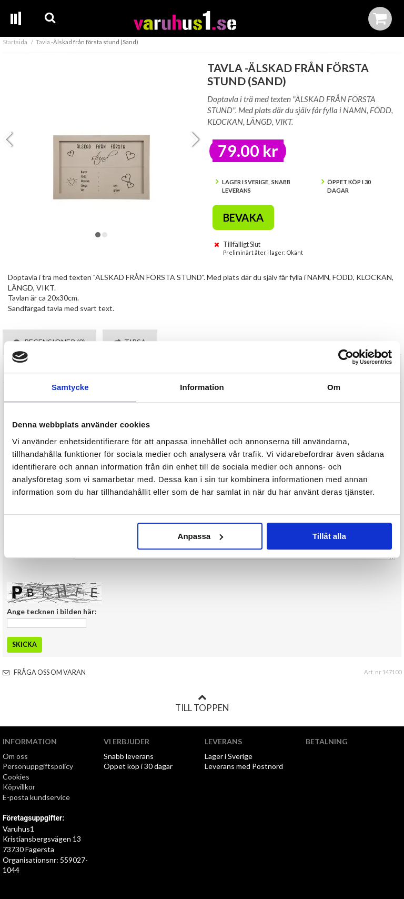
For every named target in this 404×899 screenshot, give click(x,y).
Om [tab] (333, 387)
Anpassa (201, 536)
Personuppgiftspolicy (38, 766)
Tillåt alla (329, 536)
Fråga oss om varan (44, 672)
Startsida (15, 41)
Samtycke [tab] (70, 387)
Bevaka (243, 217)
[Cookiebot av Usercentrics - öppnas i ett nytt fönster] (346, 357)
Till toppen (202, 703)
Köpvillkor (19, 786)
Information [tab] (202, 387)
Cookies (16, 776)
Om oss (15, 756)
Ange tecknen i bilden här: (52, 611)
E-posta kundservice (37, 797)
